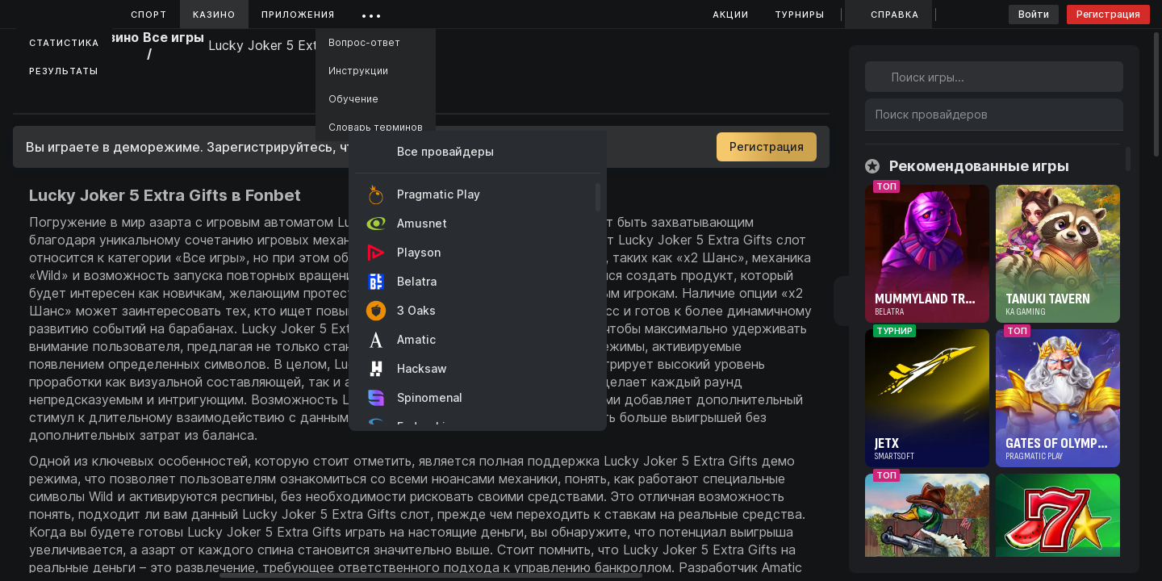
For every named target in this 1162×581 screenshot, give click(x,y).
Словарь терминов (375, 127)
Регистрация (1108, 14)
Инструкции (358, 71)
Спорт (149, 14)
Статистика (64, 42)
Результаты (63, 71)
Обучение (353, 99)
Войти (1033, 14)
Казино (214, 14)
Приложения (298, 14)
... (371, 11)
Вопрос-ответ (364, 42)
